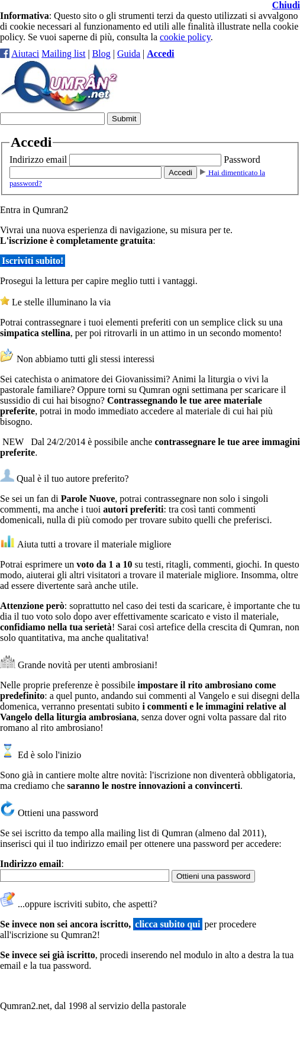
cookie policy (185, 37)
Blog (101, 54)
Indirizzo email (38, 159)
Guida (128, 54)
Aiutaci (25, 54)
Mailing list (63, 54)
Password (242, 159)
